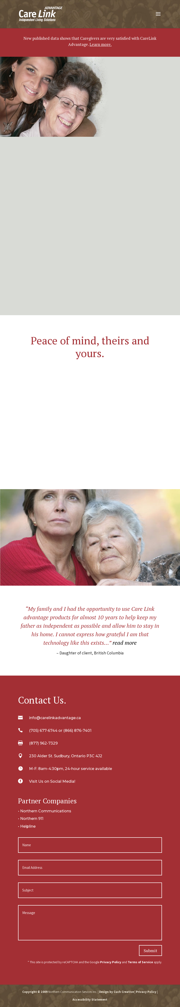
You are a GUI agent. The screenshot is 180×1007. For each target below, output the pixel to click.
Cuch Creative (124, 992)
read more (124, 642)
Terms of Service (140, 962)
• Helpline (27, 826)
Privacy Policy (110, 962)
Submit (150, 950)
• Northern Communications (44, 811)
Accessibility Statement (89, 1000)
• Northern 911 (30, 818)
